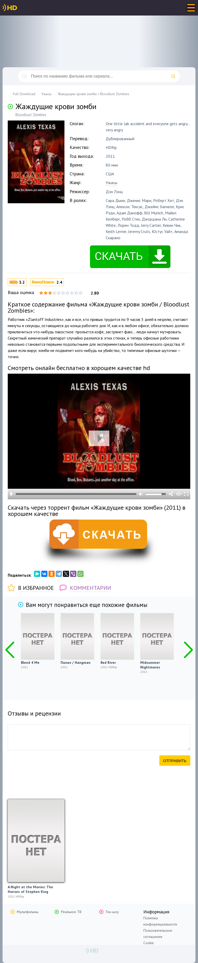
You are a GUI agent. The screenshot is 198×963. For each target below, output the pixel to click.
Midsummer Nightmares (150, 664)
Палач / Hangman (75, 662)
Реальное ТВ (71, 911)
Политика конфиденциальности (160, 921)
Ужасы (111, 182)
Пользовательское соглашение (157, 933)
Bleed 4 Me (30, 662)
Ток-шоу (112, 911)
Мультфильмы (27, 911)
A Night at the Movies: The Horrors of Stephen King (30, 889)
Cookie (148, 943)
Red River (108, 662)
